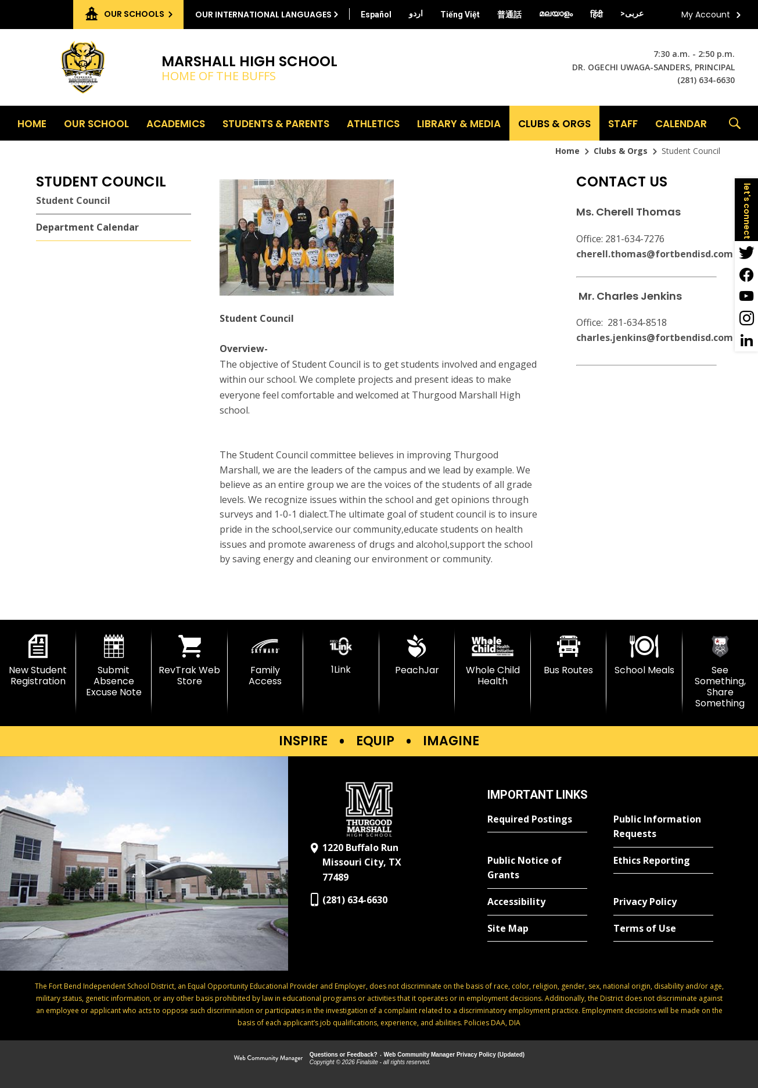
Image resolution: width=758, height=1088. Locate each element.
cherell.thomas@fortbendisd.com (654, 253)
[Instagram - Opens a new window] (746, 318)
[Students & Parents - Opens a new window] (276, 123)
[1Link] (341, 655)
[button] (735, 123)
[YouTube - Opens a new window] (746, 296)
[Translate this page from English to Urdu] (416, 13)
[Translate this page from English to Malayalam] (556, 13)
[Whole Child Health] (493, 660)
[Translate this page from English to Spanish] (376, 14)
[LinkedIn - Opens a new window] (746, 340)
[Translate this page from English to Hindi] (596, 14)
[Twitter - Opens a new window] (746, 252)
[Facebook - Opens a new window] (746, 274)
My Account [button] (705, 14)
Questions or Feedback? (344, 1054)
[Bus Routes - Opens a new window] (569, 655)
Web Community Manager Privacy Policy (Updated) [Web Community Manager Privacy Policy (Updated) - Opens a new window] (454, 1054)
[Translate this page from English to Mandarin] (509, 14)
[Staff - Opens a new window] (622, 123)
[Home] (32, 123)
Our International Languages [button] (263, 14)
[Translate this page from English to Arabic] (632, 13)
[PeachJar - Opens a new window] (417, 655)
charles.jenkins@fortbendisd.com (654, 337)
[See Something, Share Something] (720, 672)
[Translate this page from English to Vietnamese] (460, 14)
